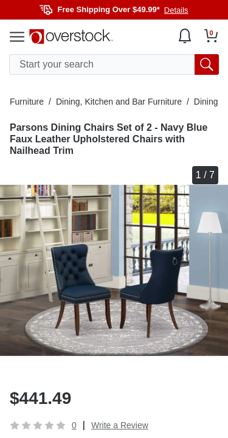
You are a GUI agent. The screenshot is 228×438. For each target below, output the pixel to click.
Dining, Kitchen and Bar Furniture (119, 101)
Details (176, 10)
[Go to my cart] (211, 36)
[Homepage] (71, 36)
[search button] (207, 64)
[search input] (114, 64)
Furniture (27, 101)
